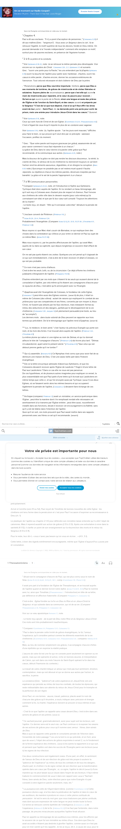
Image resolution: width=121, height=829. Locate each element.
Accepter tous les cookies (70, 60)
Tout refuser (60, 66)
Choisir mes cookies (47, 60)
